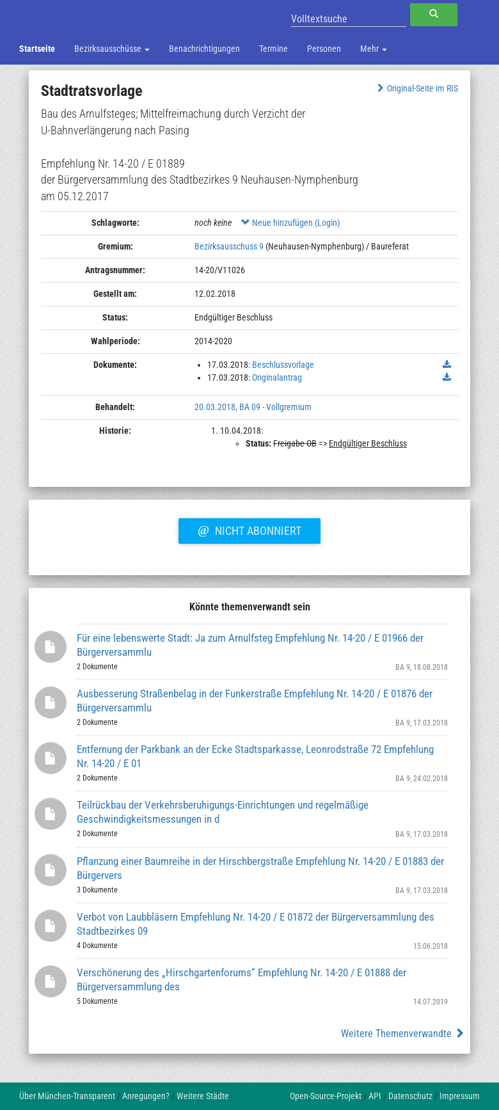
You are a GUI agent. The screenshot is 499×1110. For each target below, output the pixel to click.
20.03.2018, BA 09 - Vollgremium (253, 407)
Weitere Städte (203, 1096)
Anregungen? (146, 1096)
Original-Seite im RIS (416, 88)
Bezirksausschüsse (112, 49)
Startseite (37, 49)
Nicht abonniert (249, 529)
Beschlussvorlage (283, 365)
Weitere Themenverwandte (402, 1033)
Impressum (460, 1096)
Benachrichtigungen (204, 49)
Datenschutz (410, 1096)
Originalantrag (277, 377)
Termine (273, 49)
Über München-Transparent (67, 1096)
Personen (324, 49)
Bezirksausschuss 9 (229, 246)
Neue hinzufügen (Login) (290, 223)
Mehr (373, 49)
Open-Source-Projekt (325, 1096)
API (374, 1096)
